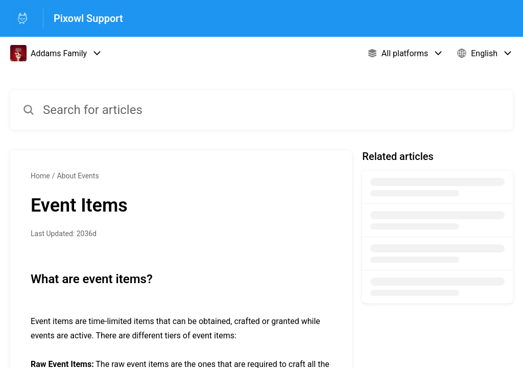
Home (40, 176)
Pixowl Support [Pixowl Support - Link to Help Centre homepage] (88, 18)
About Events (78, 176)
